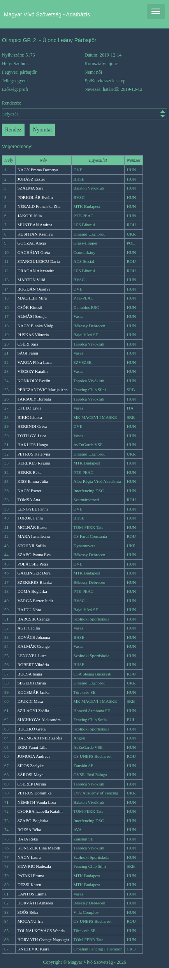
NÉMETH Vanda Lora (37, 802)
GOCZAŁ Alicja (32, 243)
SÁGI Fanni (28, 353)
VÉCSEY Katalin (33, 371)
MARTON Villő (31, 279)
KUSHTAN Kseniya (35, 234)
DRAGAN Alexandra (36, 270)
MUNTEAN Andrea (35, 224)
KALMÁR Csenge (34, 646)
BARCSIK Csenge (34, 619)
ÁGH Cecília (29, 628)
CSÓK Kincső (30, 307)
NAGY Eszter (30, 490)
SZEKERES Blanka (35, 582)
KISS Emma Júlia (33, 481)
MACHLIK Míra (32, 298)
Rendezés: (84, 109)
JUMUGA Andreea (34, 756)
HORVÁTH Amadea (35, 903)
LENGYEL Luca (32, 655)
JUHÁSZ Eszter (31, 179)
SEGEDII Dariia (32, 683)
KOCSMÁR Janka (33, 692)
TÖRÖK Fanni (30, 518)
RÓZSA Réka (29, 829)
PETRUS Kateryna (34, 454)
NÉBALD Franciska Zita (39, 206)
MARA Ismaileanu (34, 536)
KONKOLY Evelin (34, 380)
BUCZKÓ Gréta (32, 729)
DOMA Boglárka (32, 591)
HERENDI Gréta (32, 426)
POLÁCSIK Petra (33, 564)
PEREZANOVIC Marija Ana (43, 389)
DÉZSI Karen (29, 884)
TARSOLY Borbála (34, 399)
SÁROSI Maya (31, 774)
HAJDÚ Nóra (29, 609)
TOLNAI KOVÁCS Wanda (41, 930)
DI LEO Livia (30, 408)
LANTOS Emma (32, 894)
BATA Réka (28, 839)
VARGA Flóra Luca (35, 362)
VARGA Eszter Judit (35, 600)
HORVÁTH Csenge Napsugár (43, 939)
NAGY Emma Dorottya (38, 169)
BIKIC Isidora (30, 417)
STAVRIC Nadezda (34, 866)
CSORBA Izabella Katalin (40, 811)
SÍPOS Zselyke (31, 765)
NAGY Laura (29, 857)
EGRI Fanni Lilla (33, 747)
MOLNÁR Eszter (33, 527)
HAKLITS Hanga (33, 444)
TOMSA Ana (29, 499)
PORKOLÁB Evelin (35, 197)
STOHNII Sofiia (32, 545)
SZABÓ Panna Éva (34, 554)
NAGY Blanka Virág (35, 325)
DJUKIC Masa (30, 701)
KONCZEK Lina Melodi (39, 848)
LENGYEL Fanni (33, 509)
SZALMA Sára (31, 188)
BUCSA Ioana (30, 674)
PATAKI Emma (31, 875)
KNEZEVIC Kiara (33, 949)
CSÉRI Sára (28, 344)
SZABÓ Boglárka (33, 820)
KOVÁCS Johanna (34, 637)
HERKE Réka (30, 472)
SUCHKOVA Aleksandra (39, 719)
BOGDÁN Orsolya (34, 289)
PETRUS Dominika (35, 793)
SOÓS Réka (28, 912)
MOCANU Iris (30, 921)
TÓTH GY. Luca (32, 435)
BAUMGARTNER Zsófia (40, 738)
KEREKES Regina (34, 463)
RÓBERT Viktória (33, 664)
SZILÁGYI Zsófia (33, 710)
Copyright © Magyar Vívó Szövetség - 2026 (84, 962)
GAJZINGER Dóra (34, 573)
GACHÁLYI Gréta (34, 252)
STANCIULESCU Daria (39, 261)
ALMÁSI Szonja (32, 316)
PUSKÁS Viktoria (33, 334)
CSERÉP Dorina (32, 784)
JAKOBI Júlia (30, 215)
